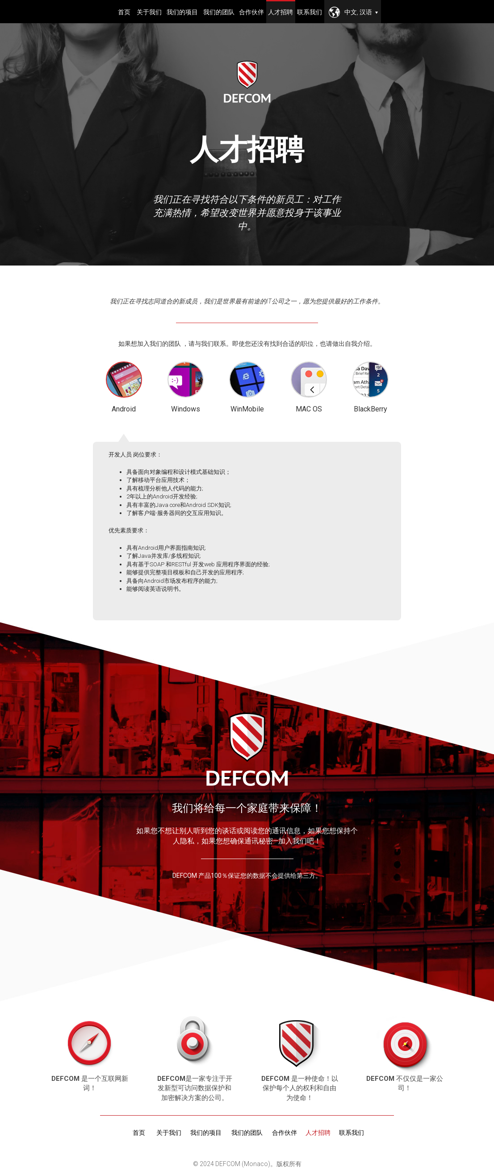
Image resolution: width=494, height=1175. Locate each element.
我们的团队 (218, 12)
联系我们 (309, 12)
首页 (124, 12)
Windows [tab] (185, 387)
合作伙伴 (251, 12)
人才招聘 (280, 12)
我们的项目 (182, 12)
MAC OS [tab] (309, 387)
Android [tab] (124, 388)
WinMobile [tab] (247, 387)
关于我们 (149, 12)
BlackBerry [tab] (370, 387)
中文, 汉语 (361, 12)
